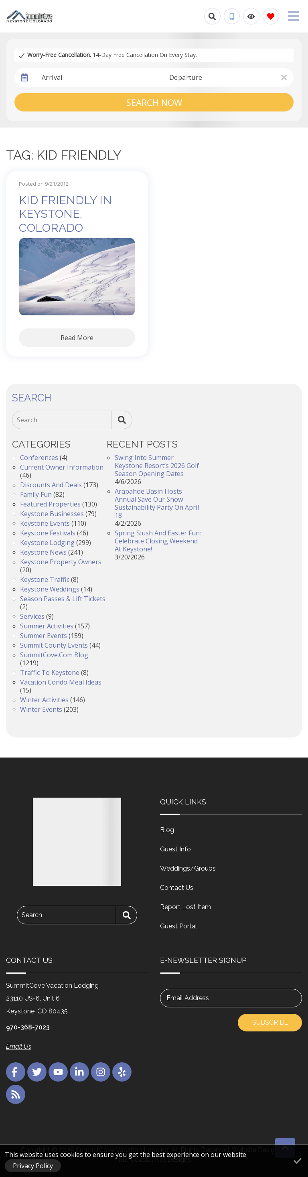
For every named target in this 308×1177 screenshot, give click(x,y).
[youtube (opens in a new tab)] (58, 1072)
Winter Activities (44, 699)
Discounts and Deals (51, 484)
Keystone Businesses (52, 513)
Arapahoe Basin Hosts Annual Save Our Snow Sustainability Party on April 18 (157, 503)
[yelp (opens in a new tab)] (122, 1072)
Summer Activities (46, 626)
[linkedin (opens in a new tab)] (79, 1072)
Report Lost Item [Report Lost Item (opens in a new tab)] (185, 907)
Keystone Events (45, 523)
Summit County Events (54, 645)
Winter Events (41, 709)
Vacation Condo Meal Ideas (60, 682)
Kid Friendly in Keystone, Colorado (65, 214)
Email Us (18, 1046)
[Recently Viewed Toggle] (251, 16)
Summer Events (43, 635)
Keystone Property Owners (60, 561)
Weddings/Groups (188, 868)
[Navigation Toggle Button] (294, 16)
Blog (167, 830)
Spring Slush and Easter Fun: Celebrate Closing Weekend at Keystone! (158, 541)
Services (32, 616)
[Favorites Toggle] (271, 16)
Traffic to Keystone (49, 672)
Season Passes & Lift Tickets (62, 598)
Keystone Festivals (47, 533)
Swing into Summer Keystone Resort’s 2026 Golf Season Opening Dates (157, 465)
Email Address (187, 998)
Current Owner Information (61, 467)
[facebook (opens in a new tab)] (15, 1072)
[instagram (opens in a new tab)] (100, 1072)
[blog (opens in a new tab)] (15, 1094)
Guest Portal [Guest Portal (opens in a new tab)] (178, 926)
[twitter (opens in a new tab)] (37, 1072)
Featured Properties (50, 504)
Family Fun (36, 494)
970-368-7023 (28, 1027)
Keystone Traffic (44, 579)
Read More (77, 337)
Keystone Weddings (49, 589)
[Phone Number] (232, 16)
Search (27, 419)
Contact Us (176, 887)
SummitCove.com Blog (54, 654)
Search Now (154, 102)
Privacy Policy (33, 1165)
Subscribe (270, 1022)
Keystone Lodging (47, 542)
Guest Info (175, 849)
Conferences (39, 457)
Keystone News (43, 552)
